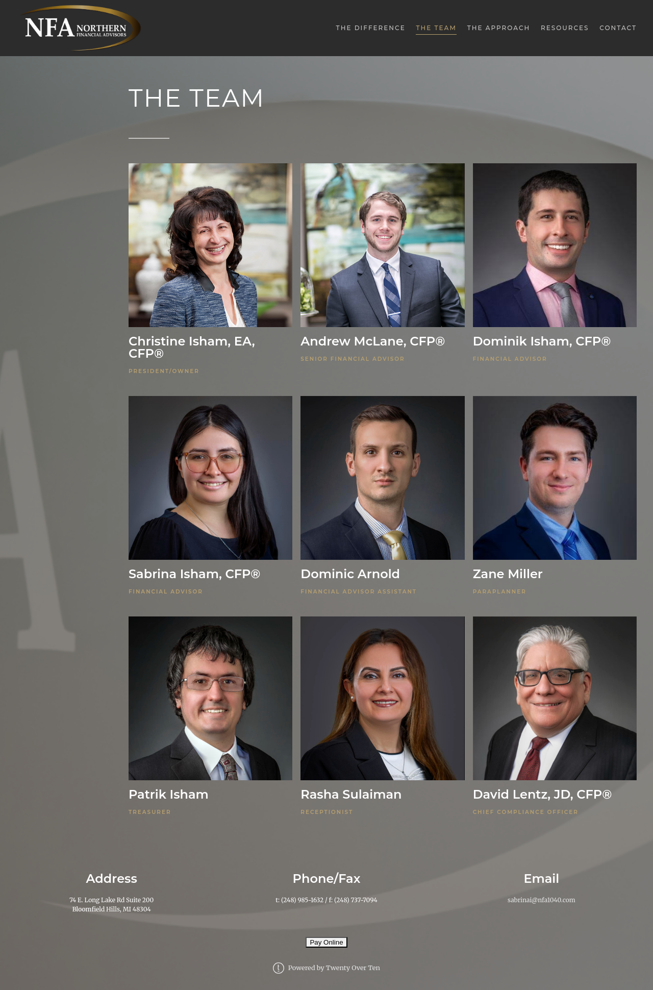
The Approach (499, 28)
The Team (436, 28)
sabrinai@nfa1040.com (541, 900)
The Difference (371, 28)
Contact (618, 28)
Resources (565, 28)
